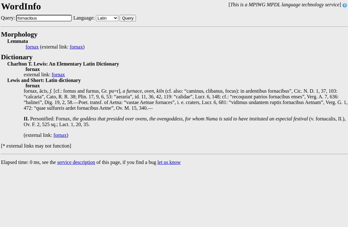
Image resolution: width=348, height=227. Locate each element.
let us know (169, 162)
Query (127, 18)
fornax (32, 46)
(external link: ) (55, 46)
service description (76, 162)
